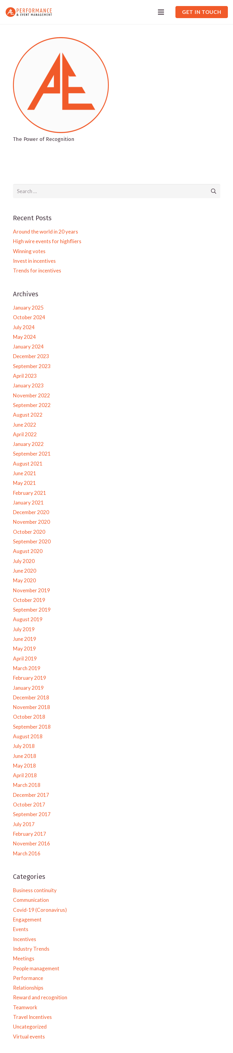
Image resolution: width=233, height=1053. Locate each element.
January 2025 (28, 307)
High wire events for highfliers (47, 241)
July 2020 (24, 561)
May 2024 (24, 337)
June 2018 (24, 756)
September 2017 (32, 814)
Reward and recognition (40, 997)
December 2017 (31, 795)
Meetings (23, 958)
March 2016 (26, 853)
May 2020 (24, 580)
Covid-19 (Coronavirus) (40, 910)
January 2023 (28, 385)
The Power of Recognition (43, 139)
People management (36, 968)
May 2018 (24, 765)
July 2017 (24, 824)
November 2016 (31, 843)
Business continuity (35, 890)
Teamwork (25, 1007)
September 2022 (32, 405)
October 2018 (29, 717)
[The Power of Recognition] (61, 41)
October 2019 (29, 600)
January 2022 (28, 444)
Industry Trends (31, 949)
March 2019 (26, 668)
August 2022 (28, 415)
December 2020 (31, 512)
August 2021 (28, 463)
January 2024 (28, 346)
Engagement (27, 919)
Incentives (24, 939)
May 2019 (24, 648)
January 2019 (28, 688)
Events (20, 929)
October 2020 (29, 532)
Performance (28, 978)
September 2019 (32, 609)
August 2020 (28, 551)
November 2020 (31, 522)
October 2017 (29, 804)
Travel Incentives (32, 1017)
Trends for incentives (37, 270)
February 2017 (29, 834)
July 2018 (24, 746)
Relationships (28, 988)
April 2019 (25, 658)
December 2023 (31, 356)
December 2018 (31, 697)
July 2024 (24, 327)
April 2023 (25, 376)
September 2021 (32, 453)
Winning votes (29, 251)
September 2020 (32, 541)
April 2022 (25, 434)
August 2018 (28, 736)
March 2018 (26, 785)
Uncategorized (30, 1026)
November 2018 (31, 707)
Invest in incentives (34, 261)
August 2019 (28, 619)
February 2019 (29, 678)
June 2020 (24, 571)
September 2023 (32, 366)
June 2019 (24, 639)
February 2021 (29, 493)
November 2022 (31, 395)
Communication (31, 900)
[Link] (28, 12)
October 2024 (29, 317)
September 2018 (32, 727)
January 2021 (28, 502)
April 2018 (25, 775)
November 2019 (31, 590)
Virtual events (29, 1036)
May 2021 (24, 483)
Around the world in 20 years (45, 231)
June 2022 (24, 425)
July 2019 (24, 629)
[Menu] (161, 12)
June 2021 (24, 473)
